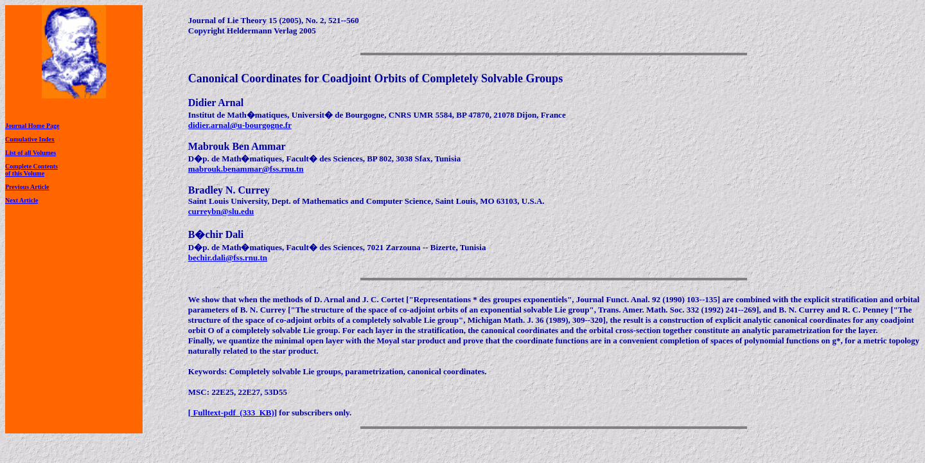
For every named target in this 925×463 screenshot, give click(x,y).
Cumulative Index (30, 139)
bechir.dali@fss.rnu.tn (227, 257)
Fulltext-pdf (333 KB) (232, 412)
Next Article (21, 200)
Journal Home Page (32, 125)
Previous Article (27, 186)
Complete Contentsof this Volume (31, 170)
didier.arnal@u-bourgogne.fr (240, 125)
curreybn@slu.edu (221, 211)
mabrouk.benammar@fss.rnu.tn (246, 169)
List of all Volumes (30, 152)
